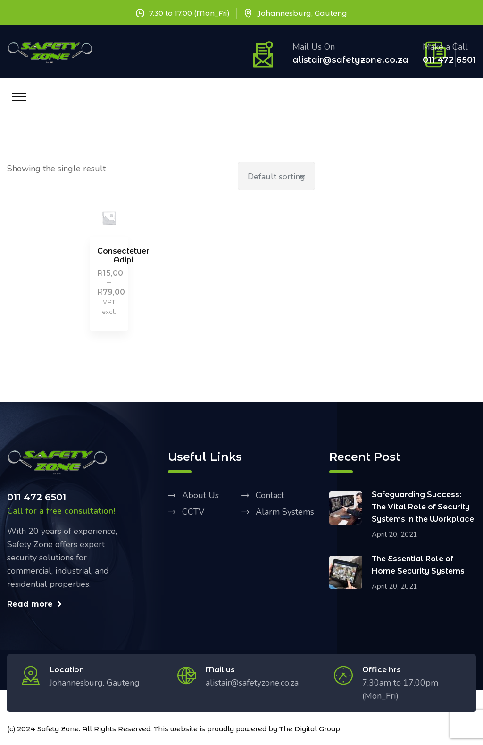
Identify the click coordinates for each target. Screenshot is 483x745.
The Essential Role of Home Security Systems (418, 565)
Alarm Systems (285, 511)
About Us (200, 495)
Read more (34, 604)
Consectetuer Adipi (123, 255)
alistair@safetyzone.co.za (350, 60)
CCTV (193, 511)
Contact (270, 495)
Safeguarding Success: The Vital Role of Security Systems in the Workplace (423, 507)
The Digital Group (309, 729)
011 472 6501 (449, 60)
